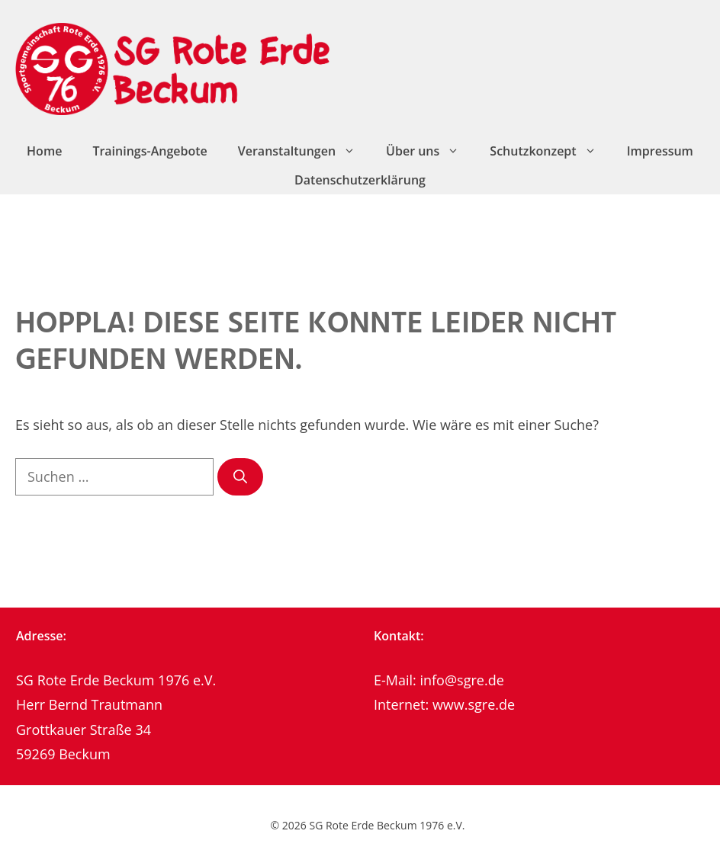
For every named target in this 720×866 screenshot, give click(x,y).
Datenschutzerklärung (360, 180)
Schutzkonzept (550, 150)
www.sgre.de (473, 704)
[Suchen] (240, 477)
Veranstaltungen (304, 150)
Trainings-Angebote (149, 151)
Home (44, 151)
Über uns (430, 150)
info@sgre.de (461, 680)
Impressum (660, 151)
